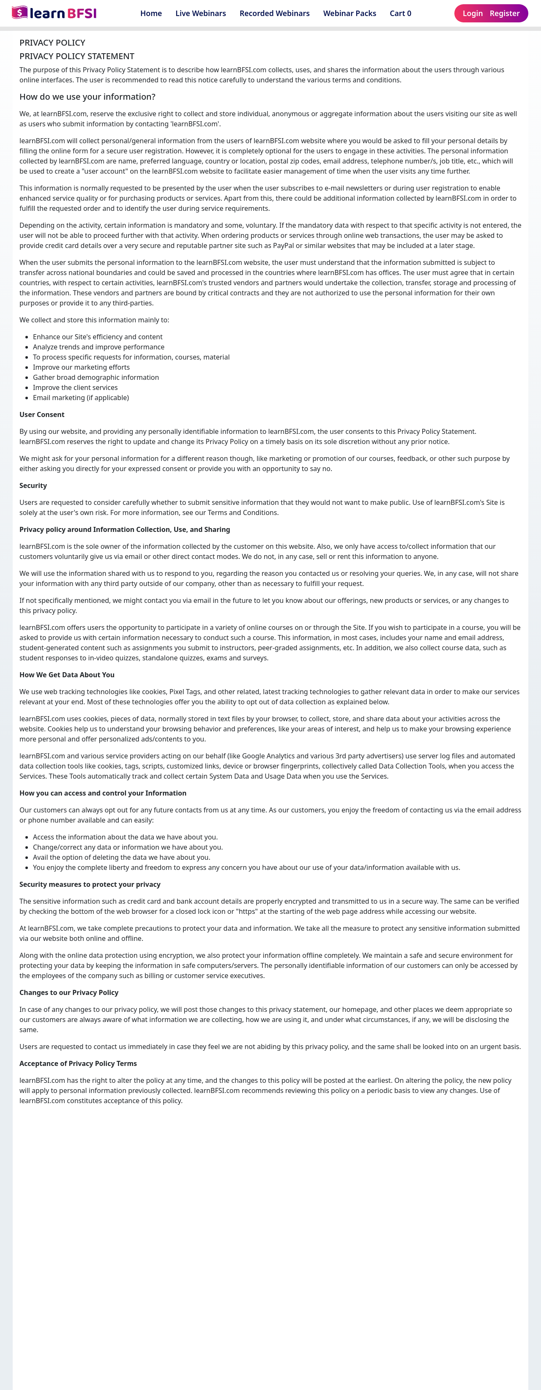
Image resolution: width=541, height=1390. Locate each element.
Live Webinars (200, 13)
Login (473, 13)
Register (505, 13)
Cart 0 (403, 13)
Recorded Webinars (275, 13)
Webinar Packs (349, 13)
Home (151, 13)
